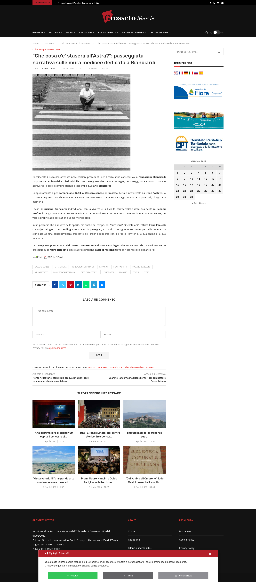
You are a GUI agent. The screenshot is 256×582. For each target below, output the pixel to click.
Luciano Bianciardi (141, 267)
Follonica (54, 32)
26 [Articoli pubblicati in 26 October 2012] (205, 190)
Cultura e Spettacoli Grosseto (75, 43)
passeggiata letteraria (64, 272)
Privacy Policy (186, 548)
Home (35, 43)
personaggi (108, 272)
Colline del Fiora (159, 32)
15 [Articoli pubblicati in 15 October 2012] (177, 184)
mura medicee (41, 272)
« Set (194, 203)
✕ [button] (210, 554)
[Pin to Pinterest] (70, 284)
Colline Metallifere (133, 32)
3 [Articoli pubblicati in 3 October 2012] (191, 172)
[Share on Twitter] (62, 284)
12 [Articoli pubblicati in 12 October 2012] (205, 178)
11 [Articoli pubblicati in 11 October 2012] (198, 178)
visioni (136, 272)
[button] (55, 2)
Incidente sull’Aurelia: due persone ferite (80, 3)
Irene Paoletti (120, 267)
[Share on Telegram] (94, 284)
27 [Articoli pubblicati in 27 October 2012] (212, 190)
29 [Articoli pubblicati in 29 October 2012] (177, 196)
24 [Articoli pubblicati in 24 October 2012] (191, 190)
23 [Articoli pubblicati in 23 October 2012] (184, 190)
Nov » (202, 203)
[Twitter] (214, 2)
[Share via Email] (102, 284)
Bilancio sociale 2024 (140, 548)
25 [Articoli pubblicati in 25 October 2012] (198, 190)
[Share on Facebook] (55, 284)
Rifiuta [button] (128, 575)
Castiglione (85, 32)
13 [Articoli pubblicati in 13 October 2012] (212, 178)
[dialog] (128, 566)
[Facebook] (210, 2)
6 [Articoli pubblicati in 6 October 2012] (213, 172)
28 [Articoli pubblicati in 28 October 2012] (219, 190)
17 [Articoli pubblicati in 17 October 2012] (191, 184)
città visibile (61, 267)
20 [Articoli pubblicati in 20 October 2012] (212, 184)
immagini (103, 267)
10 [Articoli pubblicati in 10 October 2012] (191, 178)
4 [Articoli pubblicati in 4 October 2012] (199, 172)
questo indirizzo (57, 347)
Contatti (132, 531)
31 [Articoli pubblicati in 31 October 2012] (191, 196)
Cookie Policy (186, 539)
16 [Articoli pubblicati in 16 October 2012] (184, 184)
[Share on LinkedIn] (78, 284)
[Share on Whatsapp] (86, 284)
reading (123, 272)
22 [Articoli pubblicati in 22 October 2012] (177, 190)
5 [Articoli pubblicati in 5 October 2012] (206, 172)
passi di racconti (89, 272)
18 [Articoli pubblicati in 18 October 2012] (198, 184)
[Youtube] (218, 2)
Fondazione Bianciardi (83, 267)
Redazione (134, 539)
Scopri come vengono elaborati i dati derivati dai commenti (121, 367)
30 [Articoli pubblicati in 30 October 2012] (184, 196)
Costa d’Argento (107, 32)
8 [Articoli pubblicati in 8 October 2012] (177, 178)
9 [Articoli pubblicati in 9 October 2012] (184, 178)
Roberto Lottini (48, 68)
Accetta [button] (72, 575)
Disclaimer (185, 531)
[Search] (206, 32)
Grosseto (37, 32)
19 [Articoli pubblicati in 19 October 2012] (205, 184)
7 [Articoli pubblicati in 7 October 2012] (220, 172)
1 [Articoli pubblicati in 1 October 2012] (177, 172)
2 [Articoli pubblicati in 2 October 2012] (184, 172)
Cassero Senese (42, 267)
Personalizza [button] (183, 575)
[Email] (222, 2)
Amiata (69, 32)
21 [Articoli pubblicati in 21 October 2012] (219, 184)
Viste (146, 272)
